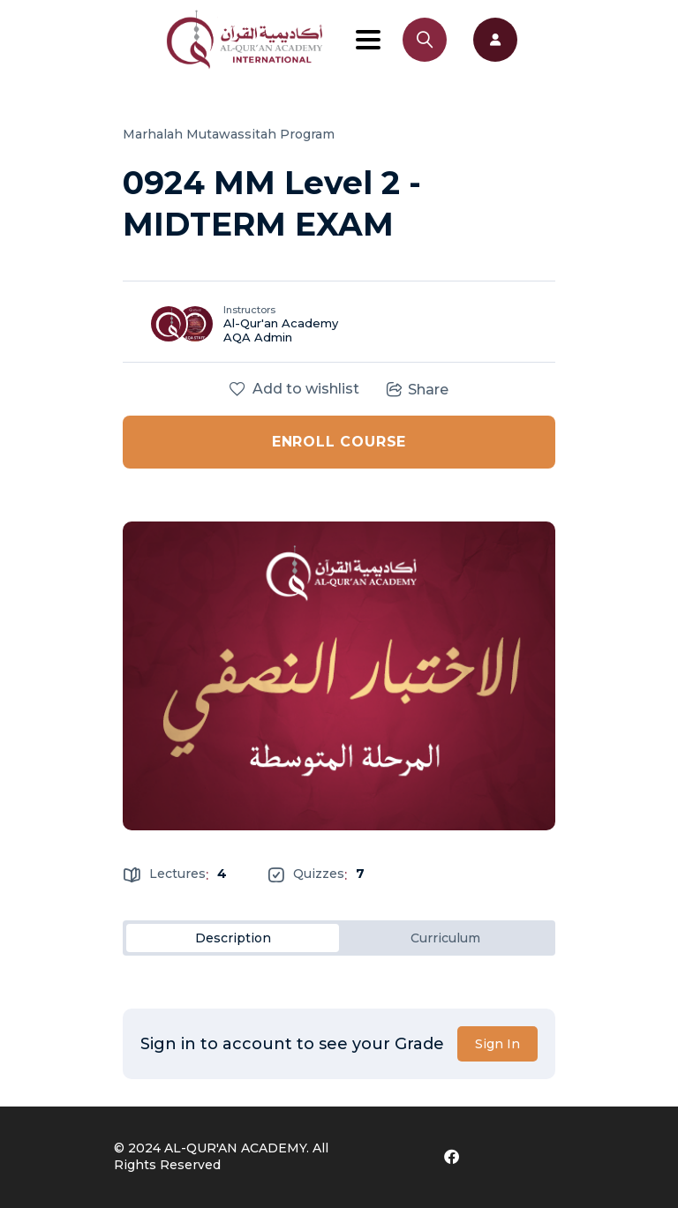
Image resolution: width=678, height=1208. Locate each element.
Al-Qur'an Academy (280, 323)
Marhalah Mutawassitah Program (229, 134)
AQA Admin (257, 337)
